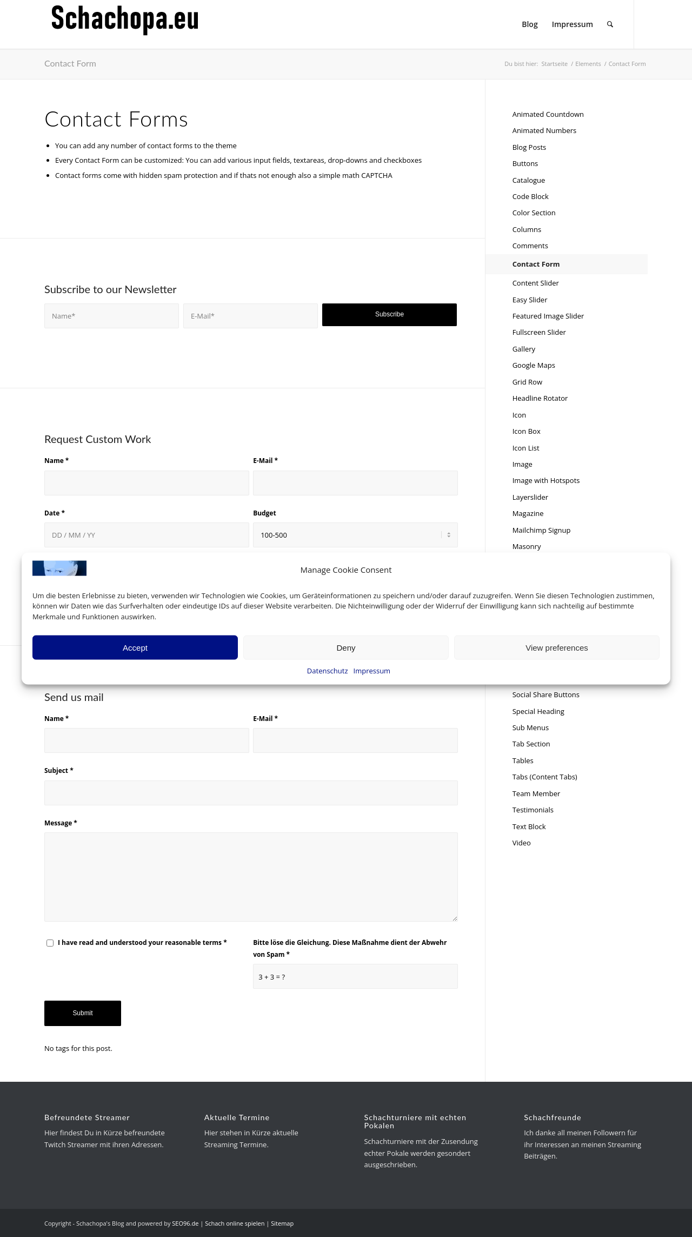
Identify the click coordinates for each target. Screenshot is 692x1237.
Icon (520, 415)
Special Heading (538, 711)
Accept (135, 647)
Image (523, 464)
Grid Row (527, 382)
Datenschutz (327, 671)
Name (56, 460)
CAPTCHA (376, 175)
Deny (345, 647)
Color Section (534, 212)
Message (60, 823)
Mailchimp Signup (542, 530)
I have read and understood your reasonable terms (142, 942)
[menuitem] (529, 24)
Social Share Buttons (546, 694)
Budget (264, 513)
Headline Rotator (540, 398)
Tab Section (531, 744)
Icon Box (527, 431)
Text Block (529, 826)
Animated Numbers (545, 130)
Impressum (372, 671)
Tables (523, 760)
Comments (530, 245)
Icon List (526, 448)
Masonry (527, 546)
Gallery (524, 349)
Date (54, 513)
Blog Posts (530, 147)
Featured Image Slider (548, 316)
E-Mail (265, 460)
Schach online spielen (234, 1223)
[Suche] (610, 24)
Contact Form (70, 63)
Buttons (525, 163)
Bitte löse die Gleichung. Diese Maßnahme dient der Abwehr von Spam (350, 948)
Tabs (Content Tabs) (545, 777)
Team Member (537, 793)
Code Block (531, 196)
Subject (59, 770)
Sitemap (282, 1223)
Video (522, 843)
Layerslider (530, 497)
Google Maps (534, 365)
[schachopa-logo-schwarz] (125, 24)
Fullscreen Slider (539, 332)
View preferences (556, 647)
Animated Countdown (548, 114)
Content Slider (536, 283)
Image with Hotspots (546, 480)
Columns (527, 229)
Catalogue (529, 180)
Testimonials (533, 810)
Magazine (528, 513)
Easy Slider (530, 300)
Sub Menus (531, 727)
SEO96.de (185, 1223)
